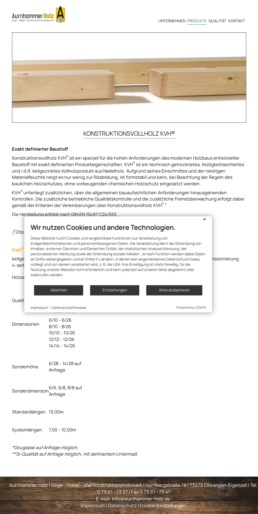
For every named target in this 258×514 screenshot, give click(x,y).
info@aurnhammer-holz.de (141, 498)
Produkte (197, 20)
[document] (111, 271)
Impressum (93, 505)
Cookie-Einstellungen (163, 505)
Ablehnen (51, 307)
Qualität (217, 20)
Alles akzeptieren (167, 307)
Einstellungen (107, 307)
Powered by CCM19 (184, 325)
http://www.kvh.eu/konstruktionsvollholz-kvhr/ (75, 232)
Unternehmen (171, 20)
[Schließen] (197, 237)
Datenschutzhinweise (62, 325)
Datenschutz (122, 505)
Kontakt (236, 20)
